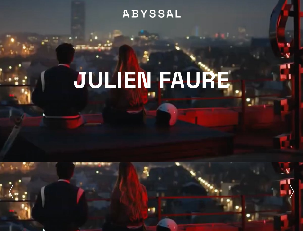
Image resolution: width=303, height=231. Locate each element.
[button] (11, 191)
